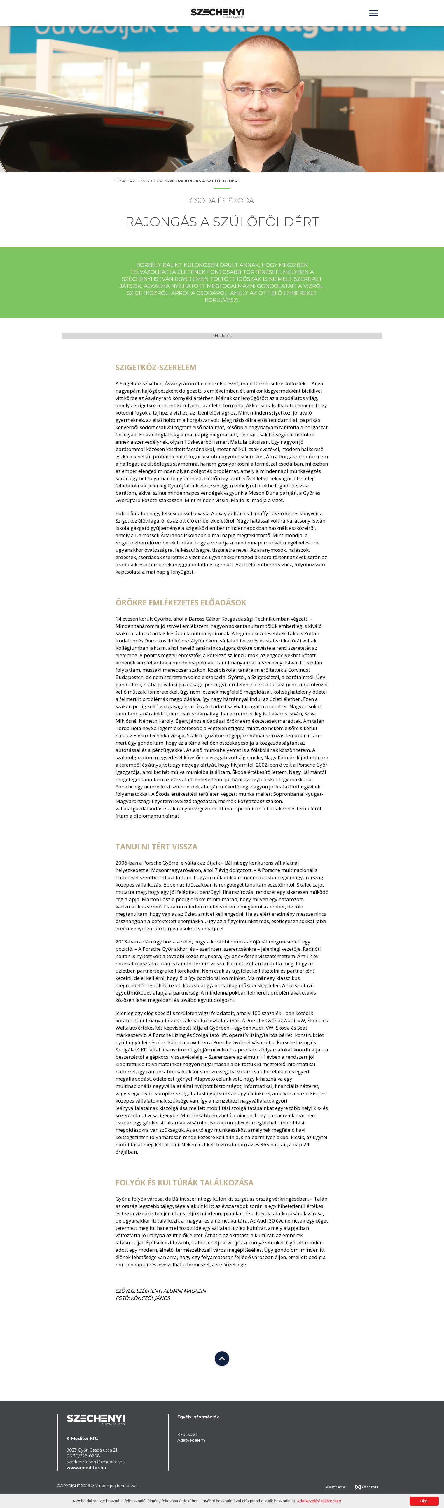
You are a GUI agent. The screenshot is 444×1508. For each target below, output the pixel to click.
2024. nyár (164, 180)
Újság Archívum (133, 180)
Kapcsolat (187, 1434)
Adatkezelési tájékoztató (319, 1501)
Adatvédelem (191, 1440)
